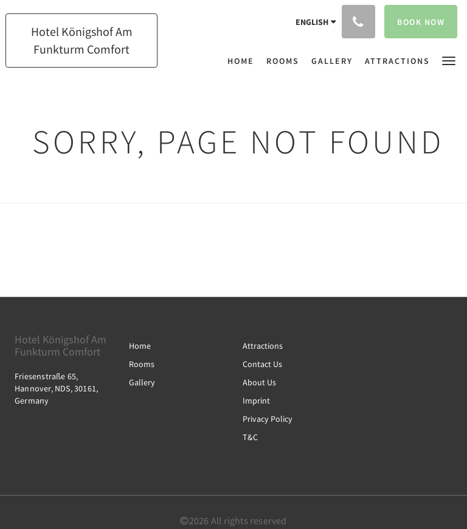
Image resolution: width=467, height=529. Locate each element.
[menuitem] (243, 60)
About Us (259, 382)
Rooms (141, 364)
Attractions (263, 345)
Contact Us (262, 364)
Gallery (142, 382)
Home (140, 345)
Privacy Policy (267, 418)
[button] (449, 60)
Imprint (256, 400)
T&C (250, 437)
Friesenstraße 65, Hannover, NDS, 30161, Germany (56, 388)
